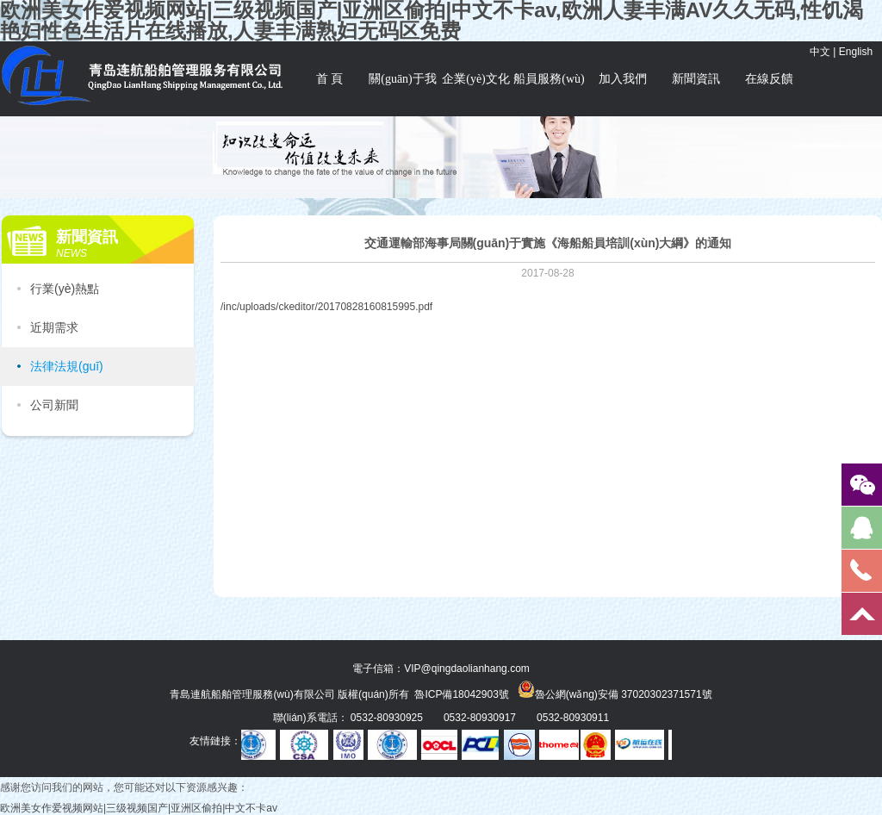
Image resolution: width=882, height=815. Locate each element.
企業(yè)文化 (476, 78)
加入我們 (623, 78)
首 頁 (330, 78)
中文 (820, 52)
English (856, 52)
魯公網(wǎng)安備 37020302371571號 (615, 689)
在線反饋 (769, 78)
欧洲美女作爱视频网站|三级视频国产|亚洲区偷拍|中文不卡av (138, 808)
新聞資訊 (696, 78)
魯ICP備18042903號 (461, 694)
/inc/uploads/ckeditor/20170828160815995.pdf (326, 307)
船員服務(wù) (548, 78)
